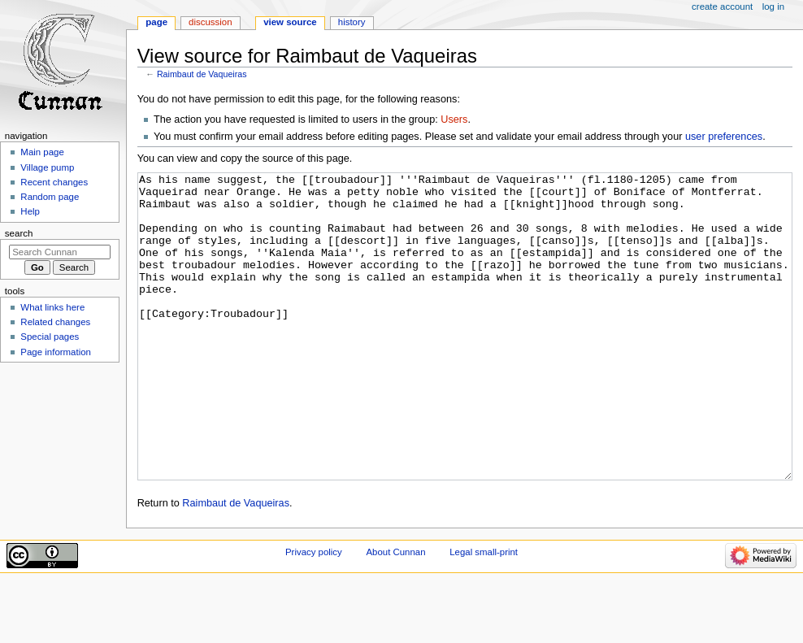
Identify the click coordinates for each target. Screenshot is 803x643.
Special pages (49, 336)
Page (156, 22)
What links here (52, 307)
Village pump (47, 167)
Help (30, 211)
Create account (722, 6)
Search (19, 233)
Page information (55, 352)
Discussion (210, 22)
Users (454, 119)
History (352, 22)
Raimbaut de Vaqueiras (202, 74)
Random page (49, 197)
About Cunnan (395, 613)
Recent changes (54, 182)
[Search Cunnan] (60, 252)
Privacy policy (313, 613)
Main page (42, 152)
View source (290, 22)
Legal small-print (483, 613)
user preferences (723, 136)
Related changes (55, 322)
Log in (773, 6)
